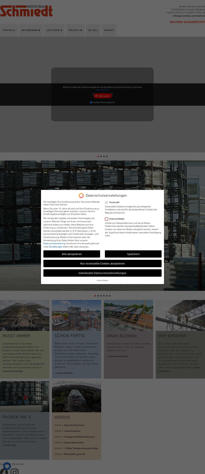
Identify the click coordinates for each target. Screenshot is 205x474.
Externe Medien (116, 218)
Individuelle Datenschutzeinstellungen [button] (102, 272)
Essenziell (113, 202)
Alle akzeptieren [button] (72, 253)
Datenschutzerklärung (54, 243)
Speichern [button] (133, 253)
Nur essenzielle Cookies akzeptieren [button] (102, 263)
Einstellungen (55, 246)
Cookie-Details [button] (102, 280)
